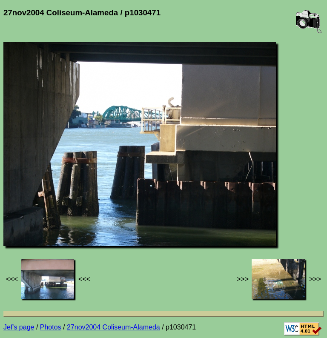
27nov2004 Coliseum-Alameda (113, 327)
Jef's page (18, 327)
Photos (50, 327)
